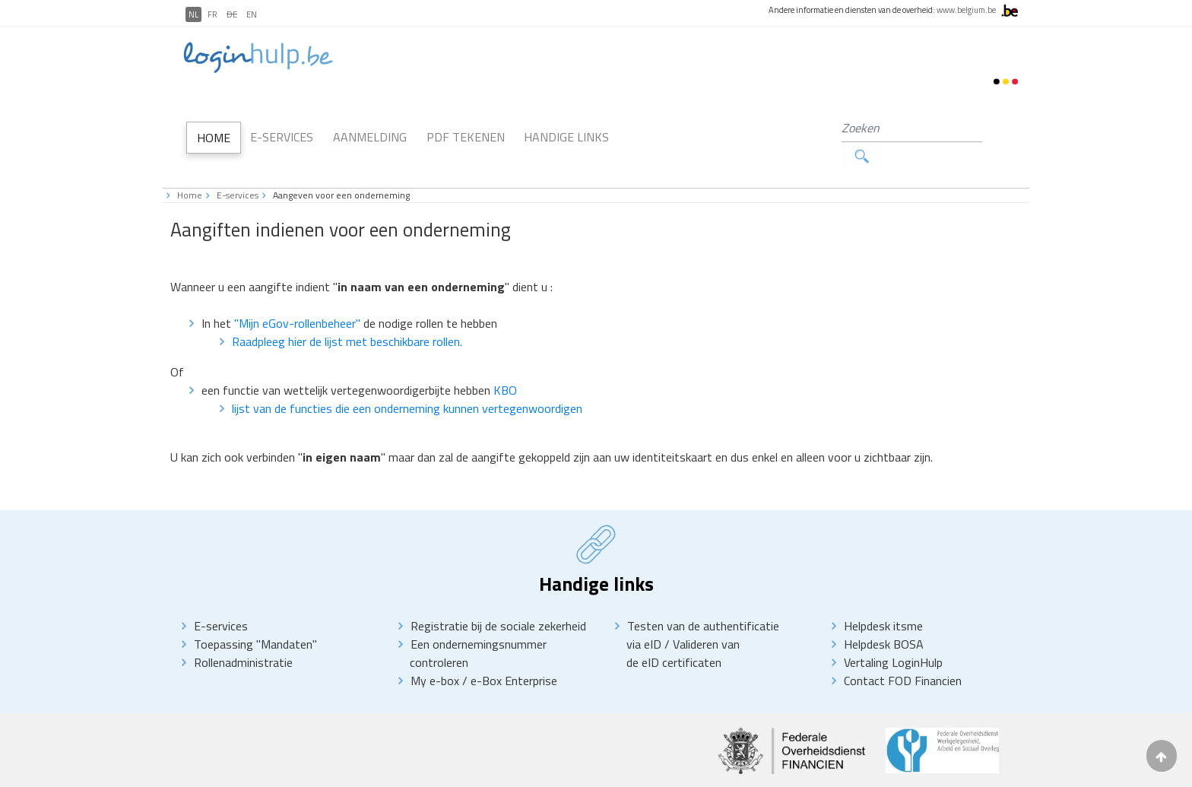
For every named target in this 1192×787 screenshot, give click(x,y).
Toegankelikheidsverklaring (414, 772)
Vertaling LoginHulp (893, 634)
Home (213, 124)
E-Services (281, 123)
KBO (505, 362)
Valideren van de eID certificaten (683, 625)
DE (232, 14)
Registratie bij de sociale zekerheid (498, 598)
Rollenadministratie (243, 634)
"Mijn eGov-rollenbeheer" (298, 295)
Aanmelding (370, 123)
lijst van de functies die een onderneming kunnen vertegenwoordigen (407, 380)
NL (193, 14)
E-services (237, 167)
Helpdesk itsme (883, 598)
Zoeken (990, 128)
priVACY (322, 772)
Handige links (566, 123)
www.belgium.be (966, 10)
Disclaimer (264, 772)
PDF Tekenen (465, 123)
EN (251, 14)
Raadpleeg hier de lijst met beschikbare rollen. (347, 313)
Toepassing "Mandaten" (255, 616)
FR (212, 14)
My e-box (435, 652)
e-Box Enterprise (514, 652)
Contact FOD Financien (903, 652)
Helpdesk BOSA (884, 616)
